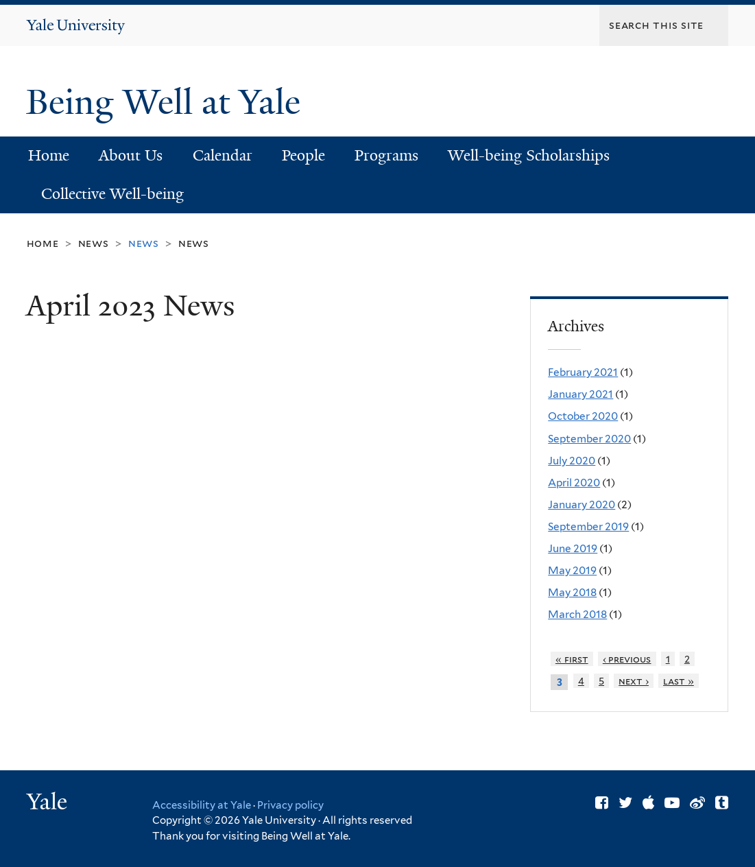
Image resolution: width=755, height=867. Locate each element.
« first (571, 659)
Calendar (222, 155)
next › (634, 681)
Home (48, 155)
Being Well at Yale (167, 102)
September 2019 (588, 526)
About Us (131, 155)
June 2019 (572, 548)
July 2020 (571, 460)
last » (678, 681)
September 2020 (589, 438)
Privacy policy (290, 805)
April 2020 (574, 482)
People (303, 155)
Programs (386, 155)
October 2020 (583, 416)
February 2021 (583, 372)
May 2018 (572, 592)
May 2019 (572, 570)
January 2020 (581, 504)
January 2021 (580, 394)
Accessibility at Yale (201, 805)
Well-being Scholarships (529, 155)
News (93, 243)
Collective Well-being (112, 194)
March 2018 (577, 614)
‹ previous (627, 659)
